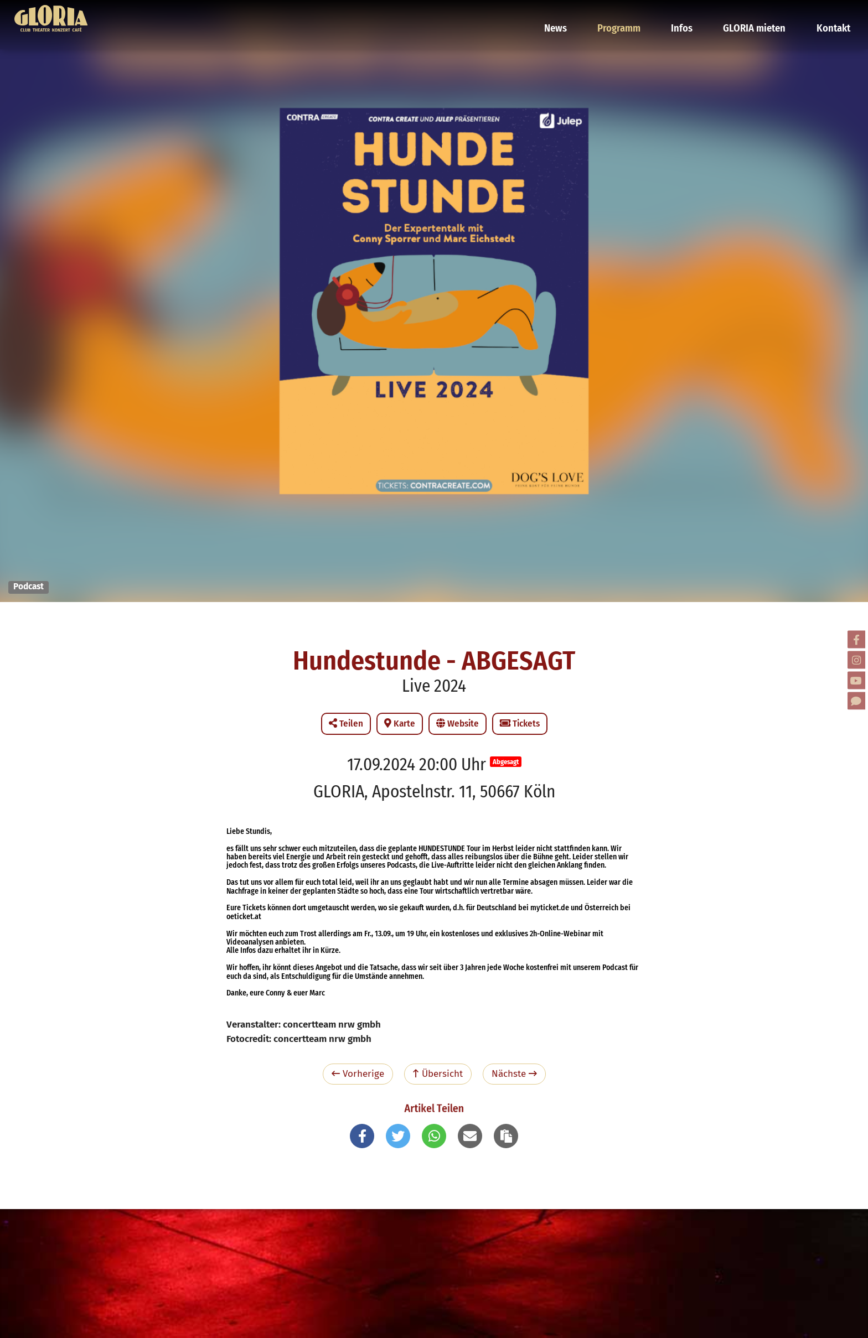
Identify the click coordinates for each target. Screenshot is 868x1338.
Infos (689, 14)
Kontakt (832, 14)
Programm (629, 14)
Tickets (520, 723)
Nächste (514, 1074)
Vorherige (358, 1074)
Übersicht (438, 1074)
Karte (399, 723)
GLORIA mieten (757, 14)
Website (457, 723)
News (569, 14)
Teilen (346, 723)
